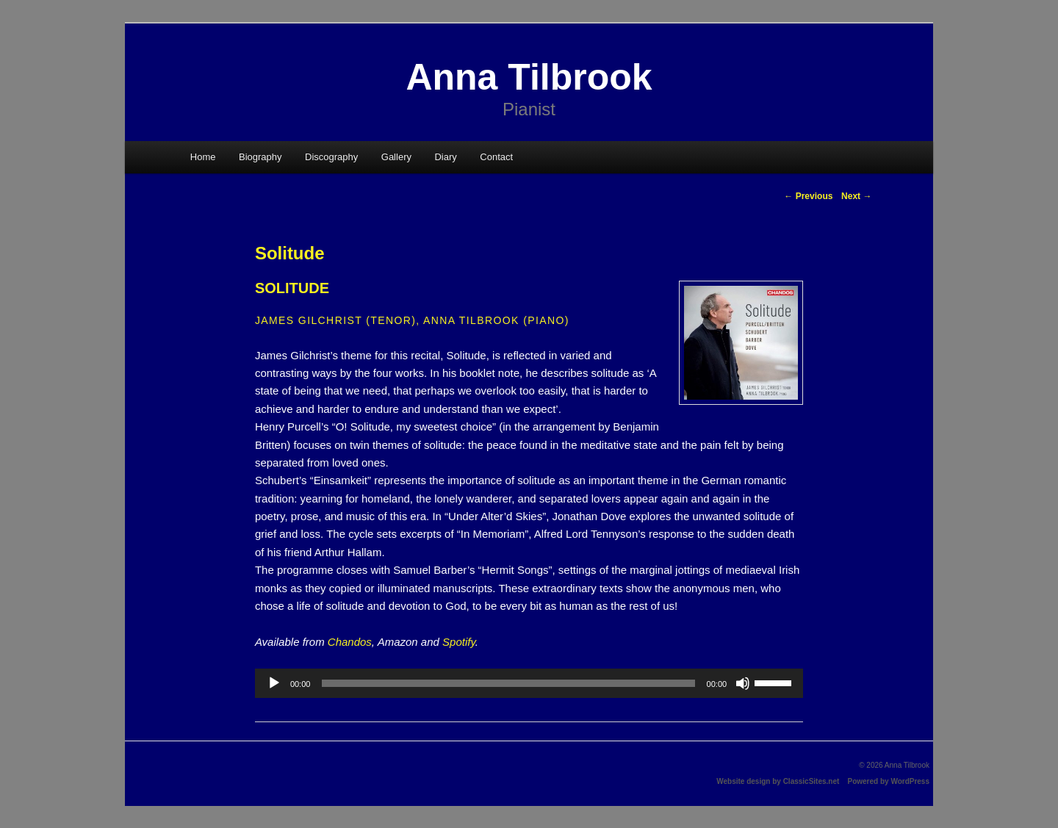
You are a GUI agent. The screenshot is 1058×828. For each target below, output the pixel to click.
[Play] (274, 683)
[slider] (508, 683)
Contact (496, 156)
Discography (331, 156)
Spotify (458, 642)
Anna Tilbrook (529, 77)
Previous (808, 196)
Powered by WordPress (888, 781)
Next (856, 196)
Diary (445, 156)
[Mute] (742, 683)
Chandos (350, 642)
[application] (529, 683)
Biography (260, 156)
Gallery (396, 156)
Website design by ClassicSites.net (777, 781)
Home (203, 156)
